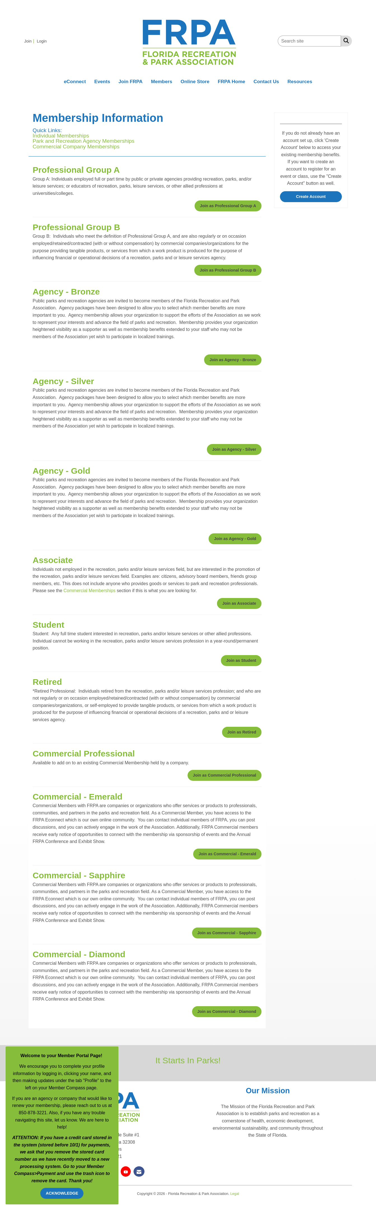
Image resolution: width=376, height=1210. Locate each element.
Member (95, 1166)
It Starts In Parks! (188, 1060)
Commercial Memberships (90, 590)
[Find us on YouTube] (126, 1171)
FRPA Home (231, 81)
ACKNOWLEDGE (62, 1193)
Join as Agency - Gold (235, 538)
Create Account (311, 196)
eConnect (75, 81)
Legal (234, 1194)
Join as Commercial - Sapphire (226, 933)
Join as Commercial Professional (224, 775)
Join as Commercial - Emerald (227, 854)
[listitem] (30, 41)
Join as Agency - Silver (234, 449)
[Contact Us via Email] (139, 1171)
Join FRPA (130, 81)
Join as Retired (241, 732)
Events (102, 81)
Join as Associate (239, 603)
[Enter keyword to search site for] (309, 41)
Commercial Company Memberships (76, 147)
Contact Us (266, 81)
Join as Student (241, 660)
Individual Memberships (61, 136)
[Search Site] (345, 41)
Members (161, 81)
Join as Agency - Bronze (232, 360)
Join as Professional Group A (228, 206)
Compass (24, 1173)
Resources (300, 81)
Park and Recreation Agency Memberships (84, 141)
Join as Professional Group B (228, 270)
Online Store (195, 81)
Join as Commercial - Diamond (226, 1011)
